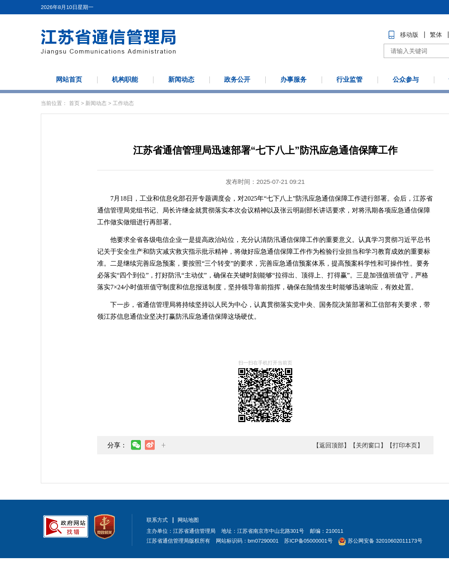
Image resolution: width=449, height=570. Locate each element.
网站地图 (188, 520)
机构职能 (125, 79)
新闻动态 (181, 79)
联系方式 (157, 520)
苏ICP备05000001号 (308, 541)
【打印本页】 (405, 445)
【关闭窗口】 (368, 445)
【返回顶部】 (331, 445)
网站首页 (69, 79)
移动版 (409, 34)
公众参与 (406, 79)
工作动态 (123, 103)
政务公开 (237, 79)
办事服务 (293, 79)
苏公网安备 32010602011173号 (380, 541)
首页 (74, 103)
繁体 (436, 34)
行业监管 (349, 79)
